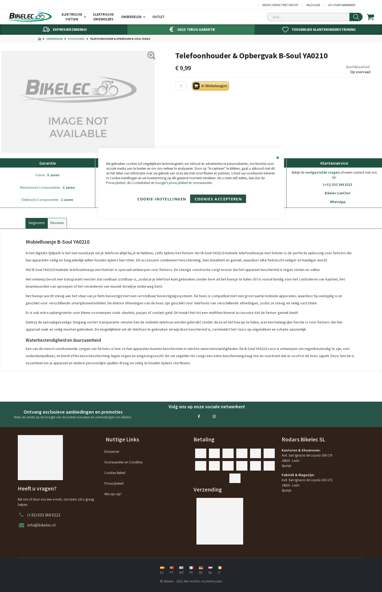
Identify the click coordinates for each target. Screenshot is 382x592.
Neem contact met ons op (280, 5)
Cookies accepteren (218, 198)
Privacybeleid (115, 183)
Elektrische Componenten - (47, 200)
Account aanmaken (341, 5)
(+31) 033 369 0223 (334, 184)
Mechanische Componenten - (47, 187)
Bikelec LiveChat (334, 193)
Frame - (47, 175)
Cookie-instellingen (161, 198)
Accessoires (76, 39)
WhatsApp (334, 202)
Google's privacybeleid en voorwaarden (183, 183)
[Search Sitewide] (315, 17)
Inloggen (313, 5)
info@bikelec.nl (41, 525)
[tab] (36, 222)
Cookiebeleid (140, 183)
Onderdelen (54, 39)
